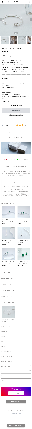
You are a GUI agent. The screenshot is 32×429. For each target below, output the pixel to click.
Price (2, 371)
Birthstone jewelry (6, 366)
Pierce (3, 336)
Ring (2, 341)
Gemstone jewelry (6, 361)
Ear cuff (3, 346)
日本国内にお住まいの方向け (16, 115)
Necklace (4, 331)
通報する (28, 119)
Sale (2, 376)
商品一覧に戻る (16, 401)
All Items (3, 381)
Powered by (16, 413)
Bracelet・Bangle (6, 351)
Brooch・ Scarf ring (6, 356)
